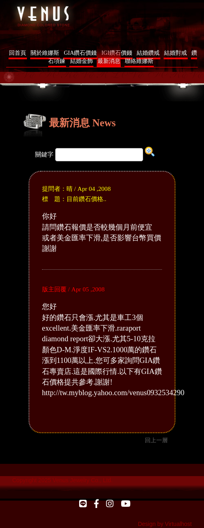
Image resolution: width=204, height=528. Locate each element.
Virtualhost (178, 524)
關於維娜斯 (45, 53)
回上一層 (156, 440)
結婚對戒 (175, 53)
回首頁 (17, 53)
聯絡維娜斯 (139, 61)
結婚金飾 (81, 61)
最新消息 (109, 61)
